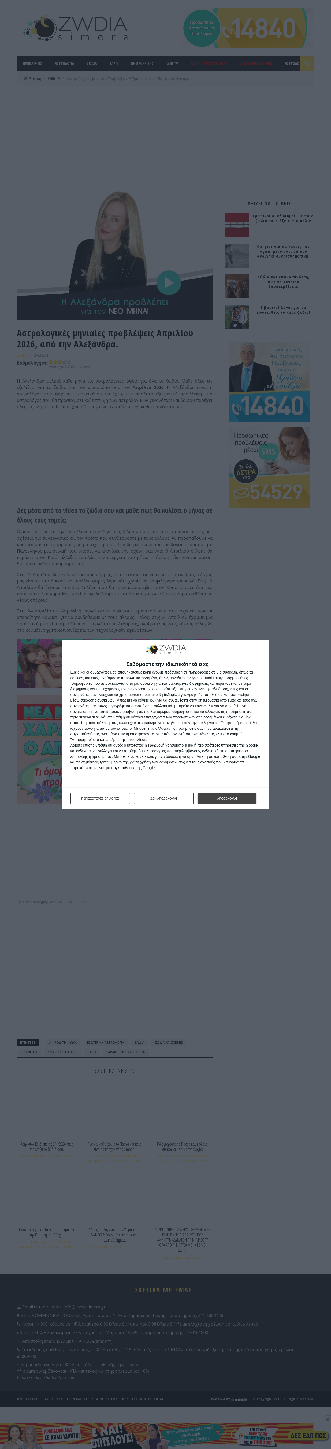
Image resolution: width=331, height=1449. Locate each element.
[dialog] (165, 724)
